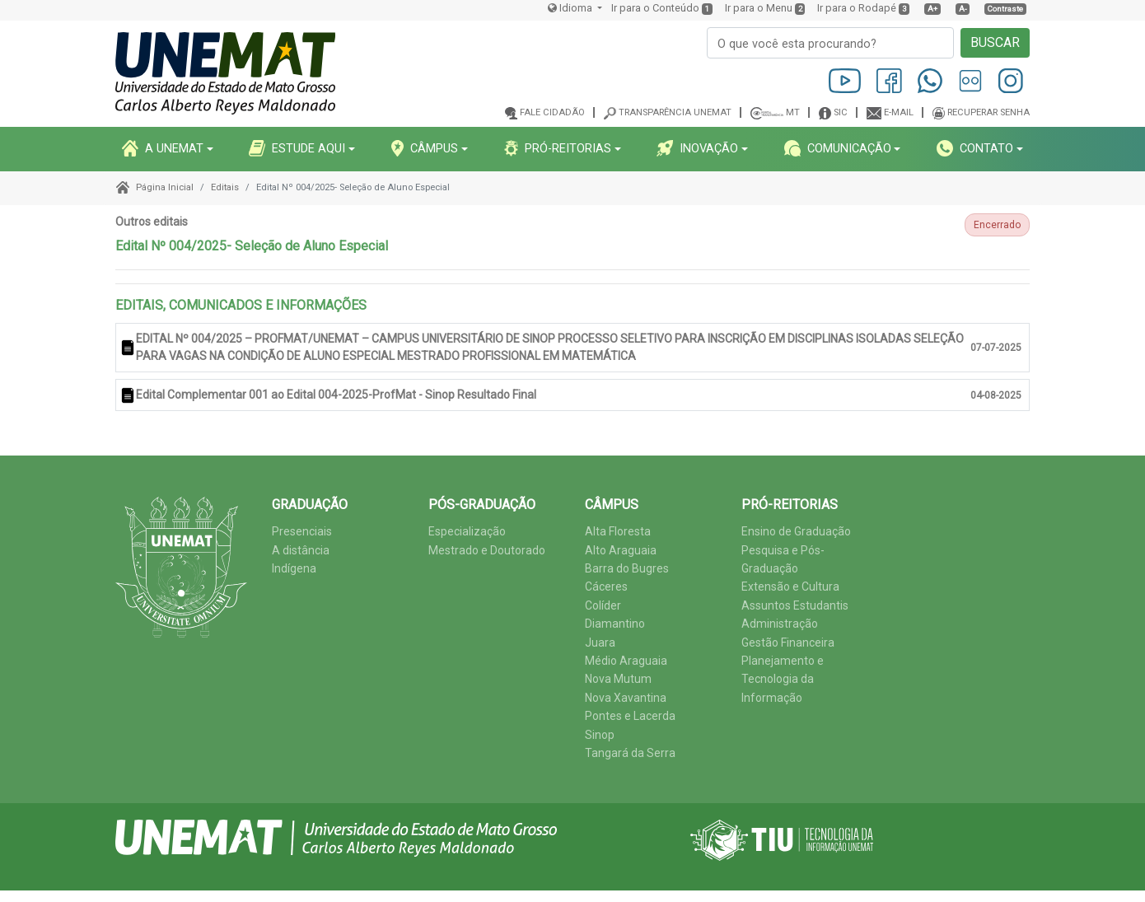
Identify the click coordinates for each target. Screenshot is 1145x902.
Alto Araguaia (621, 550)
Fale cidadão (552, 112)
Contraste (1005, 8)
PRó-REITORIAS (557, 148)
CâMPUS (424, 148)
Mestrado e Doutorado (486, 550)
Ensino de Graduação (796, 531)
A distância (300, 550)
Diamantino (615, 623)
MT (793, 112)
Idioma (571, 8)
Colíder (603, 605)
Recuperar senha (988, 112)
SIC (841, 112)
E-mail (899, 112)
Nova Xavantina (625, 697)
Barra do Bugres (627, 568)
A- (963, 8)
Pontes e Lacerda (630, 715)
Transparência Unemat (675, 112)
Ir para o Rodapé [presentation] (856, 8)
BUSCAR (995, 42)
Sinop (600, 734)
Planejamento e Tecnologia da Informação (782, 679)
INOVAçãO (697, 148)
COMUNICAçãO (837, 148)
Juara (600, 642)
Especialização (467, 531)
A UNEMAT (162, 148)
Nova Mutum (618, 678)
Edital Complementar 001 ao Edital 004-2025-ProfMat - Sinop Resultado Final (336, 394)
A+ (932, 8)
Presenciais (302, 531)
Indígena (294, 568)
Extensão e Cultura (790, 586)
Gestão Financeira (787, 642)
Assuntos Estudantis (794, 605)
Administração (779, 623)
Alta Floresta (618, 531)
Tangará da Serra (630, 752)
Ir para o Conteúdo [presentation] (655, 8)
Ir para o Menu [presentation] (758, 8)
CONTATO (975, 148)
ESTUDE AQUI (297, 148)
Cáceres (606, 586)
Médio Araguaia (626, 660)
